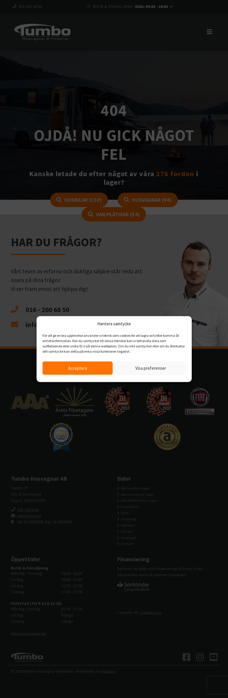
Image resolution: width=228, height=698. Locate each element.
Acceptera (77, 368)
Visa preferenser (150, 368)
